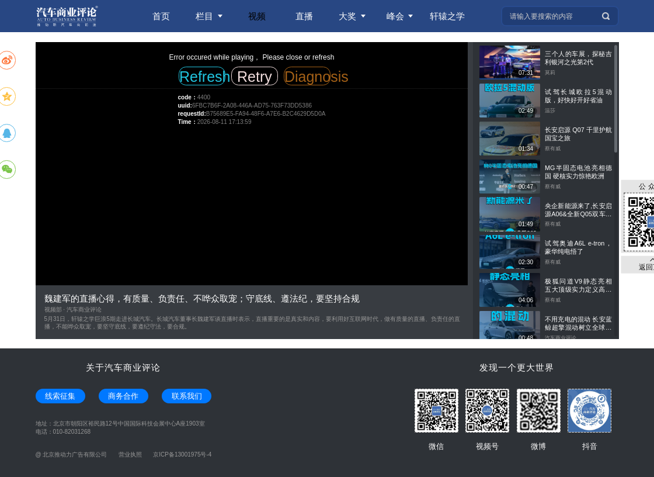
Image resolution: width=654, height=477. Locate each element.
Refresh (202, 76)
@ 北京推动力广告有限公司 (71, 454)
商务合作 (123, 396)
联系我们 (187, 396)
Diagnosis (307, 76)
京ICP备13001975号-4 (182, 454)
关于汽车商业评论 (123, 367)
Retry (254, 76)
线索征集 (60, 396)
